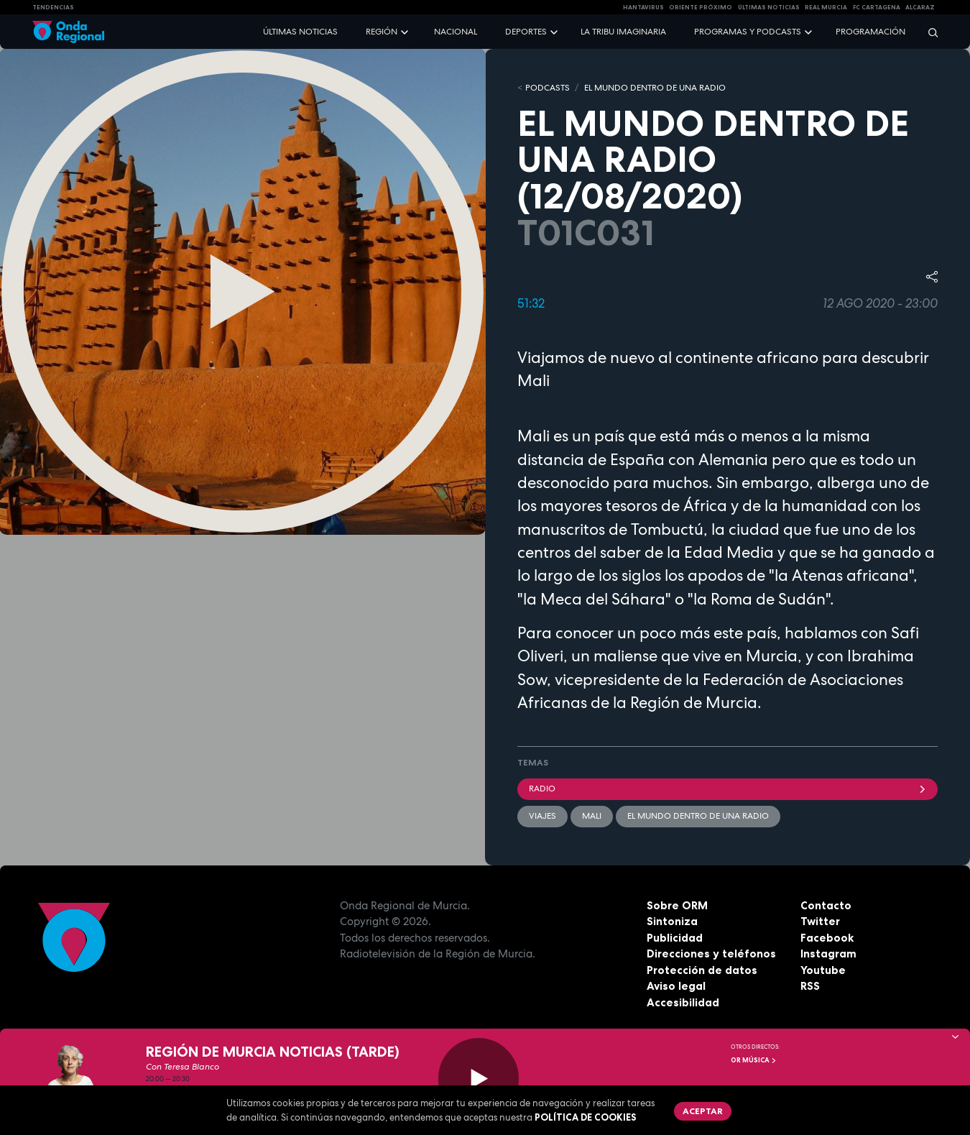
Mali (591, 816)
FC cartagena (876, 7)
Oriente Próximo (700, 7)
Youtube (823, 970)
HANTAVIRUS (643, 7)
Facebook (827, 938)
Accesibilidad (683, 1002)
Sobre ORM (677, 905)
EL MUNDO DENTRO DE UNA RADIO (655, 87)
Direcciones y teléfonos (711, 953)
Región (381, 31)
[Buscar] (928, 32)
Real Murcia (826, 7)
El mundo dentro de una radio (698, 816)
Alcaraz (920, 7)
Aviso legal (676, 986)
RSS (810, 986)
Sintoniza (672, 921)
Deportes (526, 31)
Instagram (828, 953)
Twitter (820, 921)
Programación (870, 31)
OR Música (754, 1060)
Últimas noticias (300, 31)
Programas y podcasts (747, 31)
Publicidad (675, 938)
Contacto (825, 905)
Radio (727, 788)
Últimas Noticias (769, 7)
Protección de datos (702, 970)
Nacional (455, 31)
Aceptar (703, 1111)
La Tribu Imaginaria (623, 31)
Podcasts (547, 87)
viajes (542, 816)
